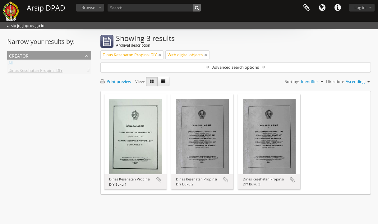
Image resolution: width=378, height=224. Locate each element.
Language (322, 8)
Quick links (337, 8)
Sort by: (292, 81)
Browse (88, 7)
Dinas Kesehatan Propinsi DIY (35, 71)
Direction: (335, 81)
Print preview (115, 81)
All (10, 64)
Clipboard (306, 8)
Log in (360, 7)
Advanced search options (235, 67)
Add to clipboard (159, 180)
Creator (19, 55)
